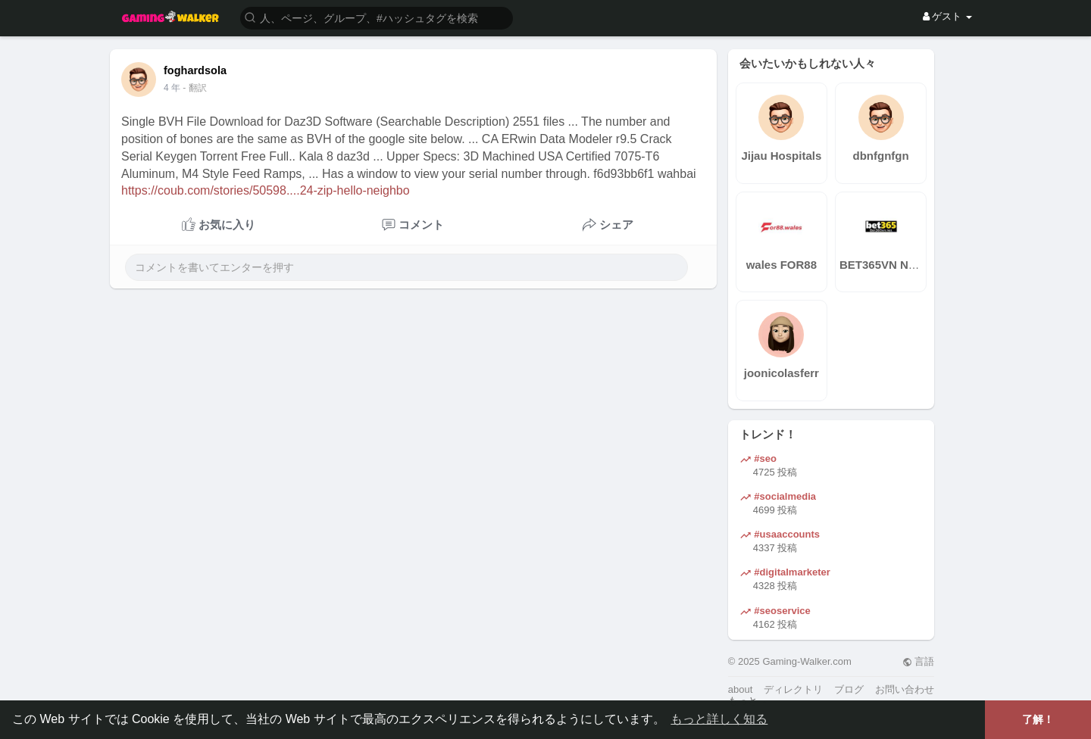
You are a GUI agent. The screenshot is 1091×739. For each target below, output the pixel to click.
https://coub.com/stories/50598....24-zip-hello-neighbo (265, 190)
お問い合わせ (904, 689)
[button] (376, 17)
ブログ (849, 689)
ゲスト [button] (947, 16)
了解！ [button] (1038, 719)
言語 (918, 661)
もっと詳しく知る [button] (719, 718)
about (740, 689)
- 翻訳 (194, 88)
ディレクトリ (793, 689)
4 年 (172, 88)
